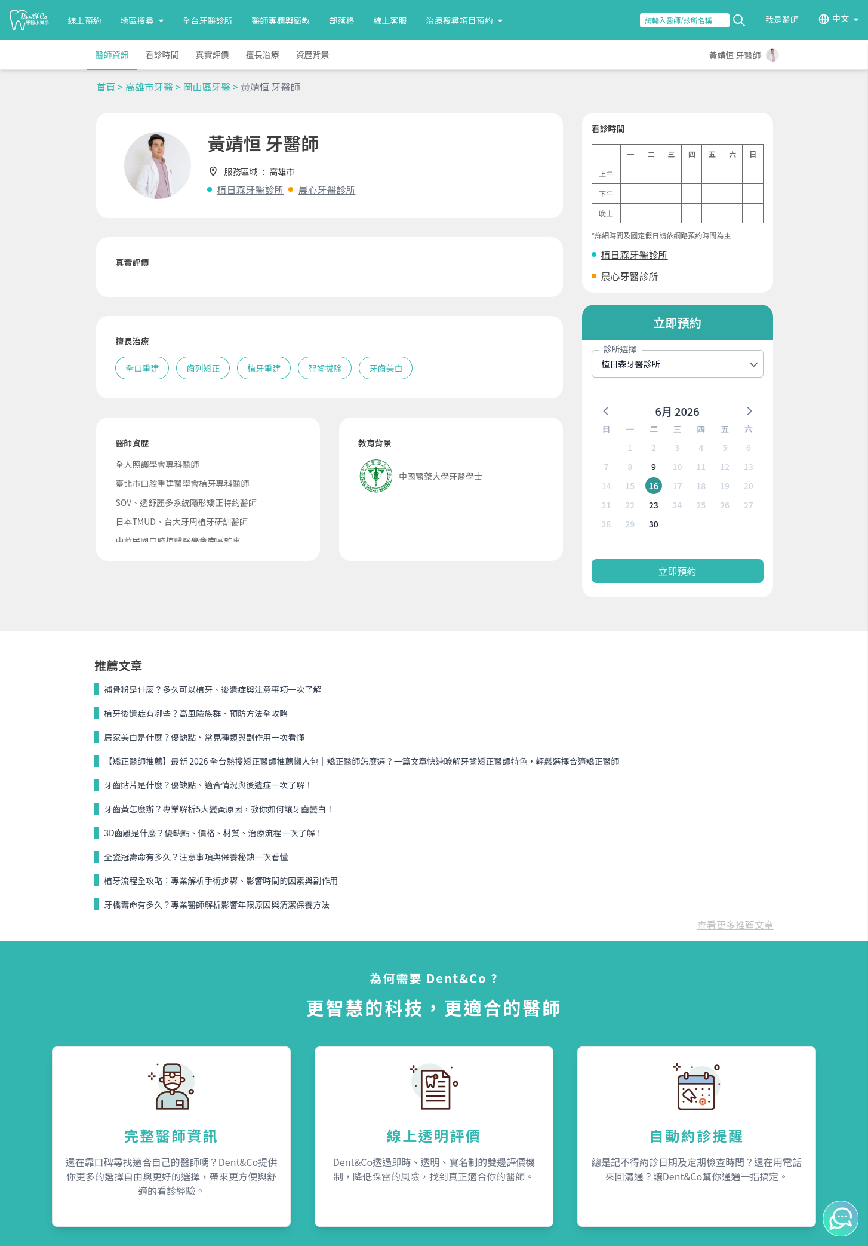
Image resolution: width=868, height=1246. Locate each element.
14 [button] (606, 486)
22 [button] (630, 505)
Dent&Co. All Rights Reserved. (448, 1226)
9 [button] (653, 466)
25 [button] (701, 505)
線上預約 (84, 20)
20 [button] (748, 486)
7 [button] (606, 466)
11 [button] (701, 466)
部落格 (342, 20)
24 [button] (677, 505)
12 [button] (725, 466)
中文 (840, 18)
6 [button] (748, 447)
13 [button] (748, 466)
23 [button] (653, 505)
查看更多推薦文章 (735, 697)
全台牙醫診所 (208, 20)
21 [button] (606, 505)
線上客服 (390, 20)
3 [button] (677, 447)
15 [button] (630, 486)
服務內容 (248, 1059)
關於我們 (463, 1059)
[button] (606, 410)
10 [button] (677, 466)
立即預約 (677, 571)
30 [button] (653, 524)
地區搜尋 (142, 20)
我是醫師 (782, 19)
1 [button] (629, 447)
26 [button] (725, 505)
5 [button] (724, 447)
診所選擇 (620, 349)
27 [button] (748, 505)
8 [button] (629, 466)
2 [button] (653, 447)
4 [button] (700, 447)
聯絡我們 (677, 1059)
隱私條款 (246, 1125)
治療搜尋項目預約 (464, 20)
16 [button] (654, 486)
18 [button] (701, 486)
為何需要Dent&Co (263, 1082)
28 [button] (606, 524)
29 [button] (630, 524)
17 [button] (677, 486)
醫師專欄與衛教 (281, 20)
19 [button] (725, 486)
